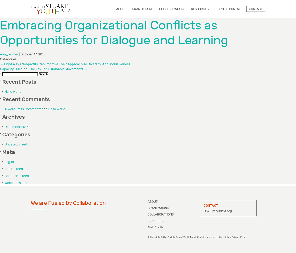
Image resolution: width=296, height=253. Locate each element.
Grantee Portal (227, 9)
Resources (156, 221)
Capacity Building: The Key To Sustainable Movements (43, 69)
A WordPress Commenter (24, 109)
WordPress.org (16, 183)
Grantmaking (158, 208)
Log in (9, 162)
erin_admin (9, 54)
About (153, 202)
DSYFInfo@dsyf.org (218, 211)
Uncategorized (16, 144)
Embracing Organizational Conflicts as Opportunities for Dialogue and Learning (114, 33)
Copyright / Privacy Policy (233, 237)
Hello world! (13, 92)
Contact (256, 9)
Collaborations (161, 214)
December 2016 (17, 127)
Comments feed (17, 176)
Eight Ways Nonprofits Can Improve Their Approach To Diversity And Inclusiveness (65, 64)
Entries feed (14, 169)
